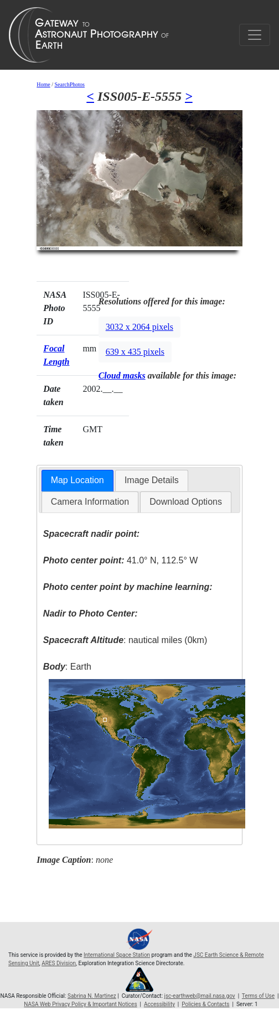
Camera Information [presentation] (90, 501)
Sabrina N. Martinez (92, 996)
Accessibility (159, 1004)
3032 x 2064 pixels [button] (139, 327)
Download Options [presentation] (185, 501)
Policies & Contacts (205, 1004)
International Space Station (117, 955)
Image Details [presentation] (152, 480)
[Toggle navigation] (254, 35)
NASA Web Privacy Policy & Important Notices (80, 1004)
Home (43, 84)
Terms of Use (258, 996)
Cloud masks (122, 375)
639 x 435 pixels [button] (135, 351)
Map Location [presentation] (77, 480)
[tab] (77, 480)
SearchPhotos (70, 84)
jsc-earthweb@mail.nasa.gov (199, 996)
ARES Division (59, 963)
